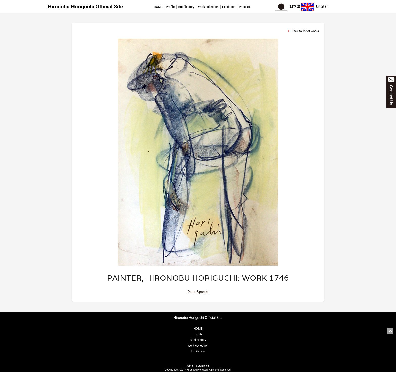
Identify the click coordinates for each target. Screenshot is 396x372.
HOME (158, 7)
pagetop (390, 331)
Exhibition (228, 7)
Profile (170, 7)
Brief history (186, 7)
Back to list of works (305, 31)
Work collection (208, 7)
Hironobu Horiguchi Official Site (85, 7)
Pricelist (244, 7)
